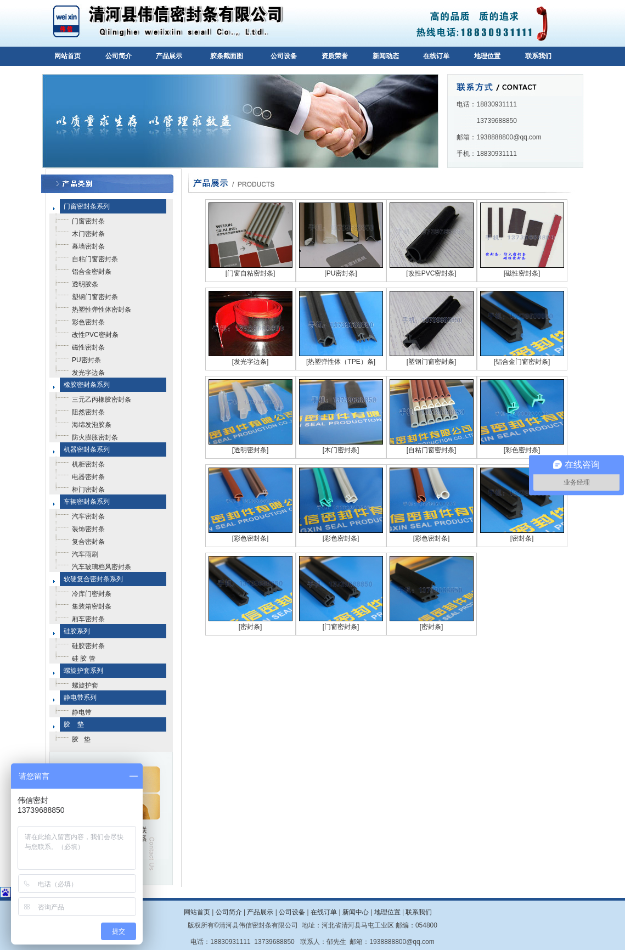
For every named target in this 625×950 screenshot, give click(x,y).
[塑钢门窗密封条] (432, 362)
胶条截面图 (226, 56)
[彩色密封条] (522, 450)
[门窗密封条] (341, 627)
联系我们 (538, 56)
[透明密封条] (250, 450)
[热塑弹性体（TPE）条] (340, 362)
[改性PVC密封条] (431, 273)
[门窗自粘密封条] (250, 273)
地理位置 (487, 56)
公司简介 (118, 56)
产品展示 (169, 56)
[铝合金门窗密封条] (522, 362)
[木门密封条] (341, 450)
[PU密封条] (340, 273)
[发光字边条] (250, 362)
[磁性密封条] (522, 273)
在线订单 (436, 56)
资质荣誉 (335, 56)
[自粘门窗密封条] (432, 450)
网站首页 (67, 56)
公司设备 (284, 56)
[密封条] (522, 538)
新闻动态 (386, 56)
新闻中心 (355, 912)
